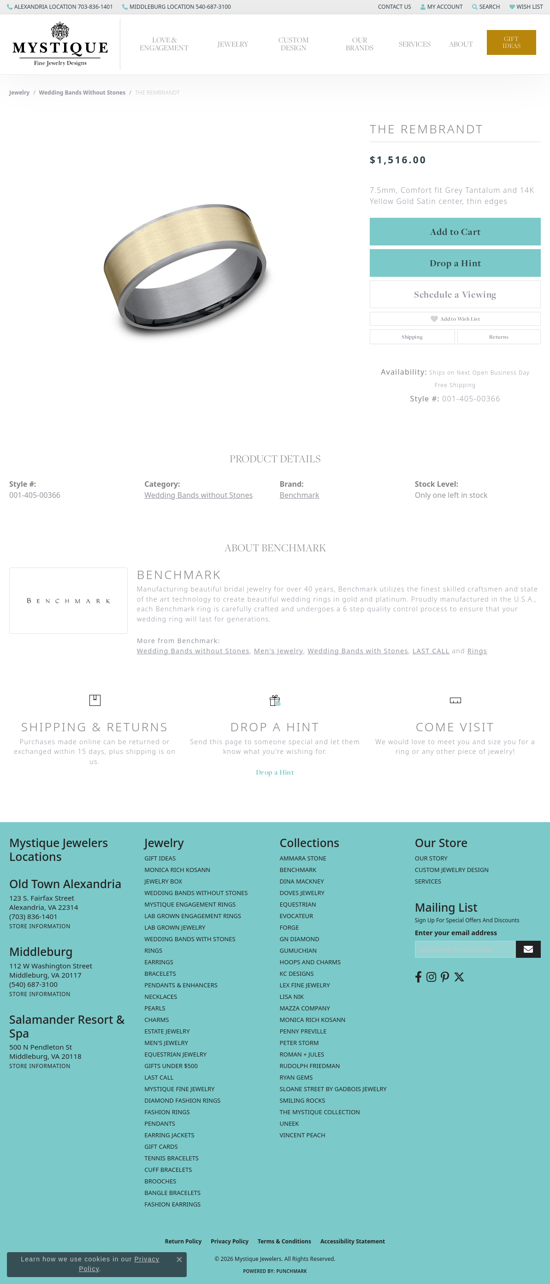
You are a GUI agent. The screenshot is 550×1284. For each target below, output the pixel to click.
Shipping (412, 336)
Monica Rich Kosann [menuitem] (313, 1019)
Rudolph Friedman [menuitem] (310, 1066)
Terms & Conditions (284, 1241)
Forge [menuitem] (289, 927)
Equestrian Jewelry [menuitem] (175, 1054)
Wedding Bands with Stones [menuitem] (189, 939)
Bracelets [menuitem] (160, 973)
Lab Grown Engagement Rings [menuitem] (192, 916)
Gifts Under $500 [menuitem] (171, 1066)
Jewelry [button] (233, 44)
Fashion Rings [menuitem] (166, 1112)
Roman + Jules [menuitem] (302, 1054)
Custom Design (293, 44)
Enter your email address (456, 932)
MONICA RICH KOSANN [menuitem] (177, 870)
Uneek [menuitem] (289, 1123)
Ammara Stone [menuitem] (303, 858)
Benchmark (299, 495)
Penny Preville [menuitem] (303, 1031)
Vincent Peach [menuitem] (302, 1135)
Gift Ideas (511, 42)
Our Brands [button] (359, 44)
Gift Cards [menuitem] (160, 1146)
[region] (185, 266)
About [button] (461, 44)
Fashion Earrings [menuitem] (172, 1204)
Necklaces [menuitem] (160, 996)
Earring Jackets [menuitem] (169, 1135)
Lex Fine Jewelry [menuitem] (305, 985)
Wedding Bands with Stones (358, 650)
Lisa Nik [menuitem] (292, 996)
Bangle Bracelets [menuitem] (172, 1192)
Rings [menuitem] (153, 950)
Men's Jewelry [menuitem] (166, 1043)
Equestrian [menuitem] (298, 904)
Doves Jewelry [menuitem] (302, 893)
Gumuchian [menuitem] (298, 950)
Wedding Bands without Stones (82, 92)
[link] (60, 7)
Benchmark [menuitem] (298, 870)
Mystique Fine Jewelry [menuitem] (179, 1089)
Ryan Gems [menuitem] (296, 1077)
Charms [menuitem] (156, 1019)
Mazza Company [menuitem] (305, 1008)
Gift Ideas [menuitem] (160, 858)
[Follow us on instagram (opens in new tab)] (431, 977)
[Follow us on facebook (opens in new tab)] (418, 977)
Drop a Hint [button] (455, 263)
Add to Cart (455, 232)
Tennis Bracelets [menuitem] (171, 1158)
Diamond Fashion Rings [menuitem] (182, 1100)
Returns (499, 336)
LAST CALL (431, 650)
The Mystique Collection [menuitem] (320, 1112)
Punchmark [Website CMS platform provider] (291, 1271)
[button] (393, 7)
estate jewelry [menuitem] (166, 1031)
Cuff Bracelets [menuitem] (168, 1169)
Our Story (431, 858)
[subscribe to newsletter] (528, 949)
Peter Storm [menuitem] (299, 1043)
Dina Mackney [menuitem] (302, 881)
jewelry (19, 92)
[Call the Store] (33, 916)
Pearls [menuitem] (154, 1008)
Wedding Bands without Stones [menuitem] (196, 893)
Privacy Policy (229, 1241)
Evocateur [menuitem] (296, 916)
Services (428, 881)
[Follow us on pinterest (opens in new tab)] (445, 977)
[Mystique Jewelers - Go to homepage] (64, 44)
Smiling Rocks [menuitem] (302, 1100)
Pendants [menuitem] (159, 1123)
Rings (477, 650)
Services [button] (415, 44)
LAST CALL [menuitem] (158, 1077)
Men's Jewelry (278, 650)
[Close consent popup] (179, 1259)
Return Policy (183, 1241)
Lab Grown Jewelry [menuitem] (174, 927)
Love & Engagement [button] (164, 44)
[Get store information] (40, 926)
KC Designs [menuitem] (297, 973)
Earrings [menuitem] (158, 962)
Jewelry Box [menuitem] (163, 881)
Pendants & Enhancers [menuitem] (181, 985)
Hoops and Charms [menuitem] (310, 962)
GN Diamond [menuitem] (299, 939)
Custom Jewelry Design (452, 870)
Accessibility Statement (352, 1241)
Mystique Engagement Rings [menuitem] (190, 904)
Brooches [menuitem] (160, 1181)
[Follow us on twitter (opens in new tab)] (459, 977)
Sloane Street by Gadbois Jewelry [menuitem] (333, 1089)
